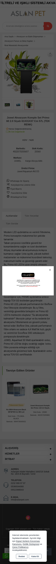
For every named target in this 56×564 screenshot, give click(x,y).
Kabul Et (35, 556)
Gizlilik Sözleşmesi (31, 544)
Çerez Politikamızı (20, 547)
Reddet (22, 556)
